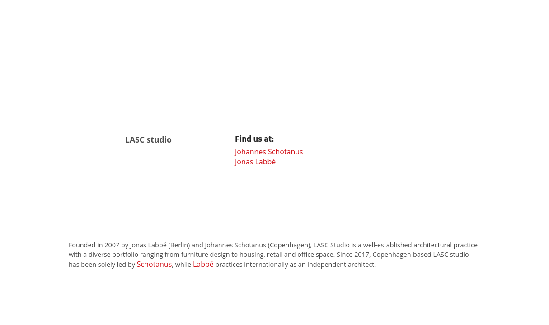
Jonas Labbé (255, 162)
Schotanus (154, 264)
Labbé (203, 264)
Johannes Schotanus (269, 152)
